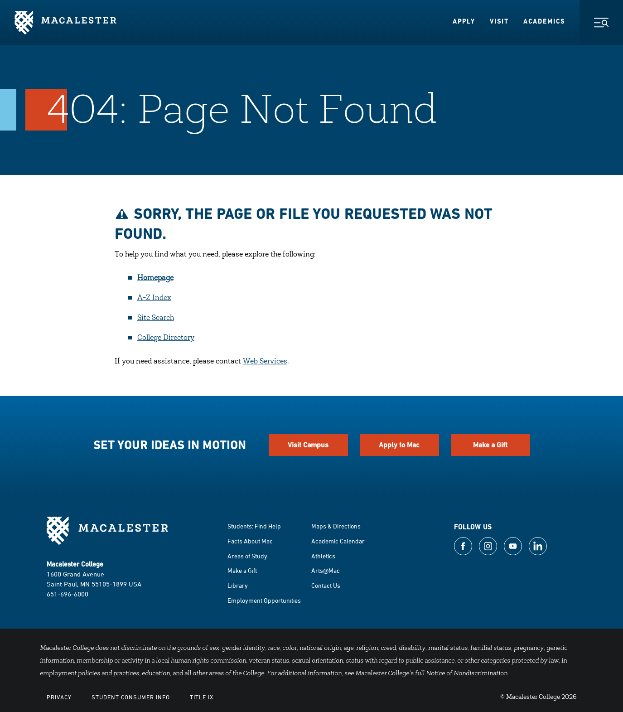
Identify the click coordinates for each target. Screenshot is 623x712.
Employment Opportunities (264, 600)
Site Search (155, 318)
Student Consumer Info (131, 697)
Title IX (201, 697)
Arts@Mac (325, 570)
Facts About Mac (250, 541)
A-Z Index (154, 298)
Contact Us (325, 585)
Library (237, 585)
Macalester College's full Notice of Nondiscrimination (431, 674)
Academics (544, 21)
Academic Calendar (338, 541)
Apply (464, 21)
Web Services (265, 361)
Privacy (59, 697)
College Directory (165, 338)
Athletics (323, 556)
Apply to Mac (399, 445)
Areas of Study (247, 556)
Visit (499, 21)
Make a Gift (490, 445)
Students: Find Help (254, 526)
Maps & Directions (336, 526)
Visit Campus (308, 445)
